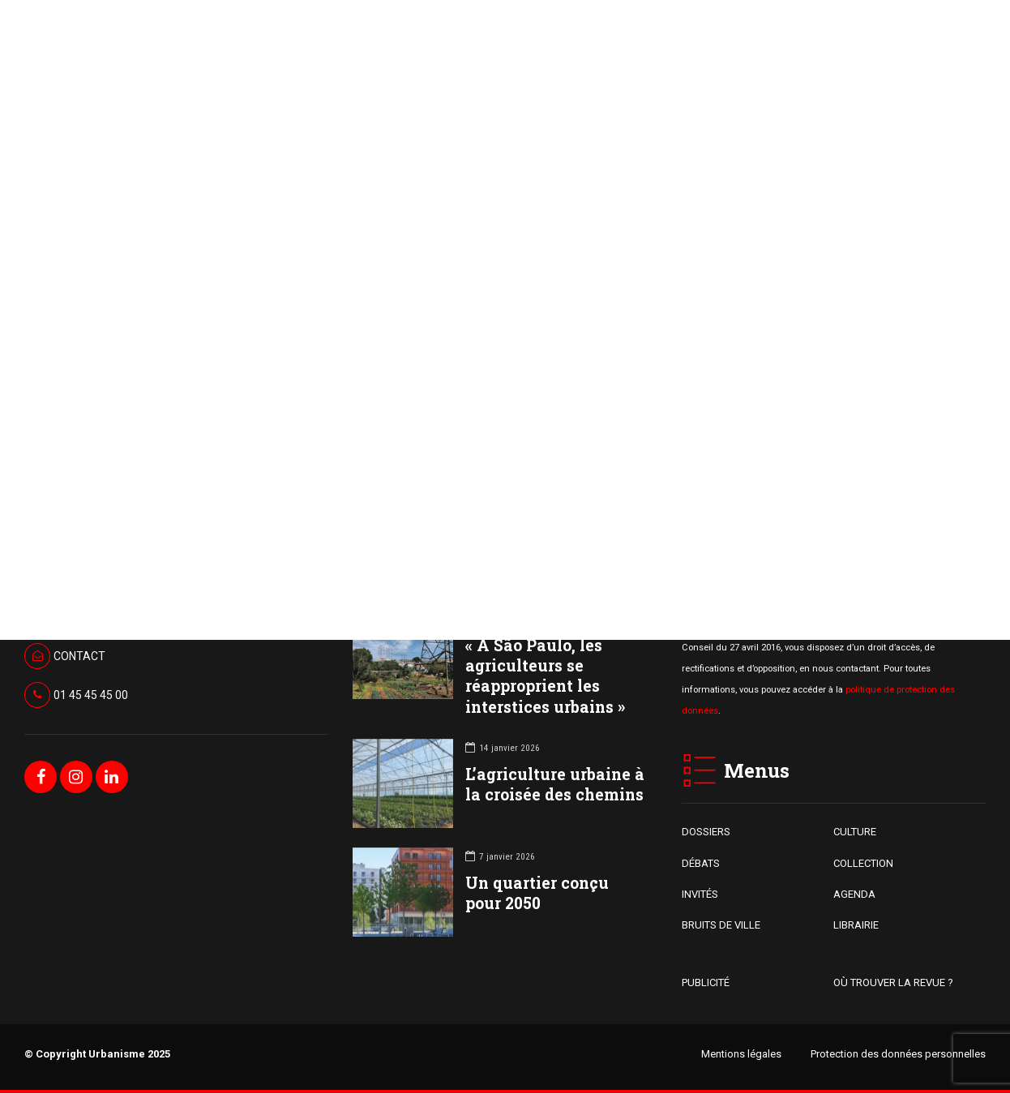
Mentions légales (741, 1054)
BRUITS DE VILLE (721, 926)
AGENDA (854, 895)
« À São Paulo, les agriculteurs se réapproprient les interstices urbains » (545, 677)
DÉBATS (701, 863)
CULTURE (854, 832)
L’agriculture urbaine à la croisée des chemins (554, 785)
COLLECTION (863, 863)
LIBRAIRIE (856, 926)
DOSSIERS (706, 832)
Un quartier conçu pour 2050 (537, 893)
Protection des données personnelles (898, 1054)
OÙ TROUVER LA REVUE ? (893, 982)
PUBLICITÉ (706, 982)
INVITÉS (700, 895)
